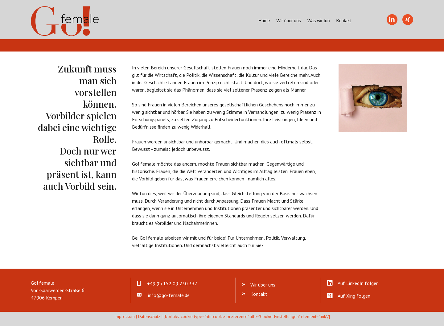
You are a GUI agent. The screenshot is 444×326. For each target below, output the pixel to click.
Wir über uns (289, 20)
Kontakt (343, 20)
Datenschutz (149, 316)
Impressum (124, 316)
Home (264, 20)
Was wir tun (318, 20)
